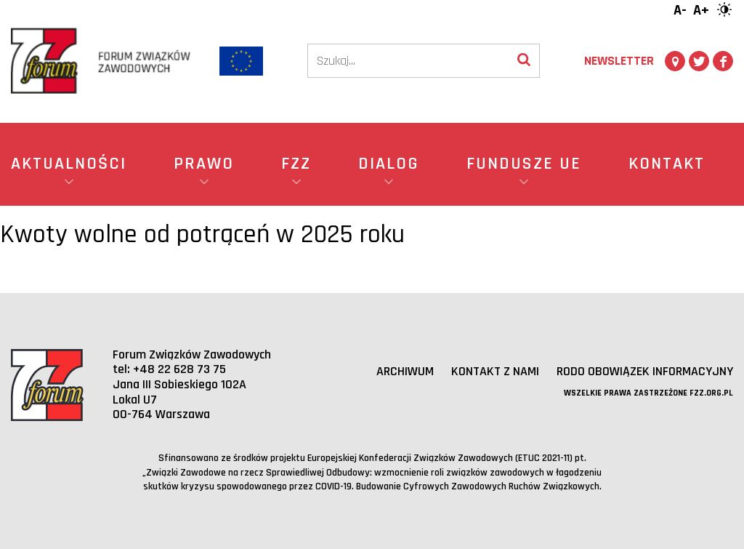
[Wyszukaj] (524, 60)
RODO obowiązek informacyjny (645, 371)
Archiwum (405, 371)
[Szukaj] (408, 60)
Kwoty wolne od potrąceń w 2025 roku (202, 234)
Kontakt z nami (495, 371)
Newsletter (619, 60)
